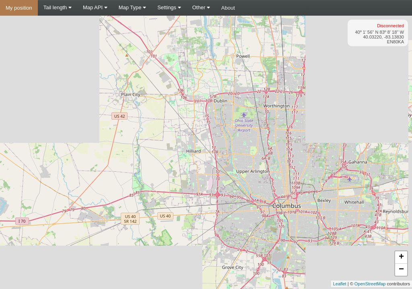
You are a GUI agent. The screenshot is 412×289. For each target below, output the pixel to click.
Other (201, 7)
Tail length (57, 7)
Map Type (132, 7)
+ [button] (401, 257)
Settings (169, 7)
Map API (95, 7)
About (228, 8)
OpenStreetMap (370, 283)
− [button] (401, 270)
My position (19, 8)
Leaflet (339, 283)
